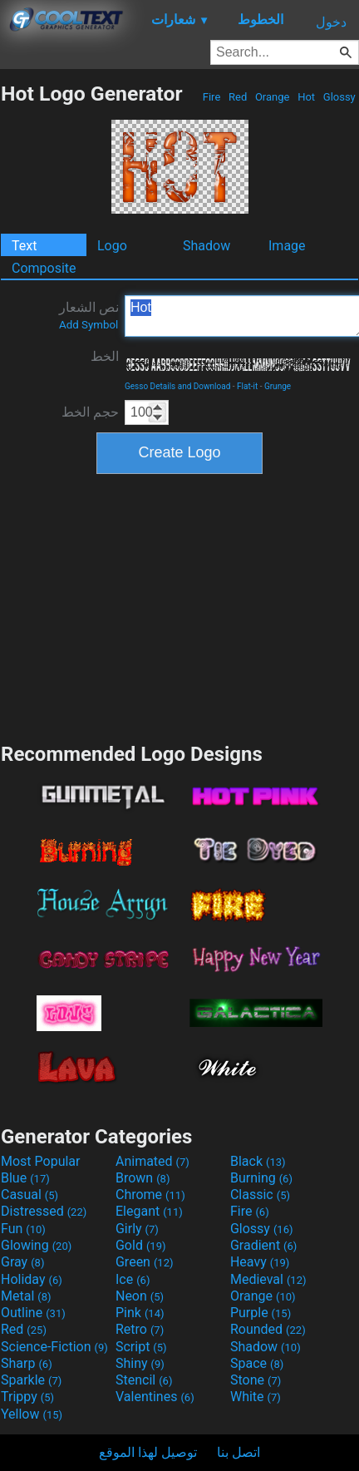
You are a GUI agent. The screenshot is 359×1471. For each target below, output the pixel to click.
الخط (105, 356)
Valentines (155, 1396)
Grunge (277, 386)
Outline (33, 1312)
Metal (26, 1296)
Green (145, 1262)
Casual (29, 1194)
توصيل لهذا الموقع (148, 1452)
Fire (212, 97)
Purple (260, 1312)
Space (256, 1363)
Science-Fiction (54, 1347)
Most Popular (41, 1161)
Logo (112, 246)
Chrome (150, 1194)
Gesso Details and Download (177, 386)
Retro (140, 1329)
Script (141, 1347)
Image (287, 246)
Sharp (26, 1363)
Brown (143, 1178)
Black (258, 1161)
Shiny (140, 1363)
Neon (140, 1296)
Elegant (149, 1211)
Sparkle (31, 1380)
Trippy (27, 1396)
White (255, 1396)
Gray (22, 1262)
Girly (137, 1229)
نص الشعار (89, 315)
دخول (331, 22)
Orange (273, 97)
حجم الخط (90, 412)
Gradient (263, 1245)
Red (238, 97)
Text (24, 246)
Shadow (206, 246)
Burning (261, 1178)
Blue (25, 1178)
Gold (141, 1245)
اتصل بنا (238, 1452)
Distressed (43, 1211)
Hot (306, 97)
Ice (133, 1279)
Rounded (268, 1329)
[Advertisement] (179, 606)
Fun (23, 1229)
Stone (255, 1380)
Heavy (259, 1262)
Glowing (36, 1245)
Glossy (339, 97)
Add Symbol (88, 324)
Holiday (31, 1279)
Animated (152, 1161)
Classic (260, 1194)
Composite (44, 268)
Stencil (144, 1380)
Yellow (31, 1414)
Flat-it (247, 386)
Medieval (268, 1279)
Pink (140, 1312)
